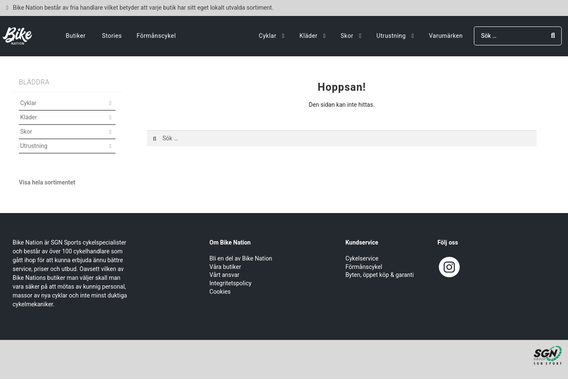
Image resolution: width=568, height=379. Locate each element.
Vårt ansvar (224, 275)
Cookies (220, 291)
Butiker (76, 36)
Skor (347, 36)
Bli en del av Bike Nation (241, 258)
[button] (67, 108)
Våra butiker (225, 267)
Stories (112, 36)
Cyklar (267, 36)
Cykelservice (361, 258)
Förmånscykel (156, 36)
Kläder (309, 36)
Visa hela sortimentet (47, 182)
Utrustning (391, 36)
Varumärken (446, 36)
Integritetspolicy (231, 283)
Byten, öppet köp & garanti (379, 275)
